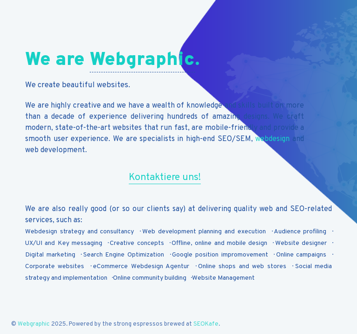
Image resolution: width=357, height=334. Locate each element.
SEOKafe (205, 324)
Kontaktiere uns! (165, 177)
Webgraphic (142, 60)
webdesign (272, 139)
